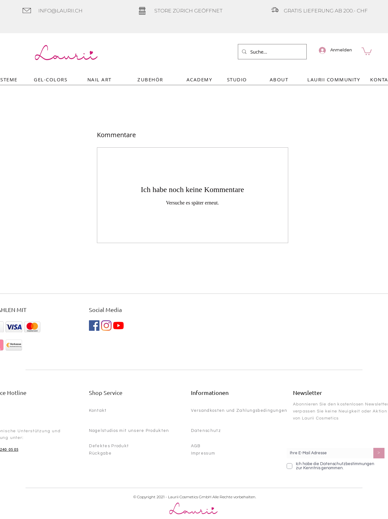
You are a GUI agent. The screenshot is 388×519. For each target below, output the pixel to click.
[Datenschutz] (221, 430)
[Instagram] (106, 325)
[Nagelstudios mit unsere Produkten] (134, 430)
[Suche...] (271, 51)
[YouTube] (118, 325)
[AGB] (213, 445)
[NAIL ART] (100, 79)
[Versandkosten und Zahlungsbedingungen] (241, 410)
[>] (378, 453)
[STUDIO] (237, 79)
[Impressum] (213, 453)
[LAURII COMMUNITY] (334, 79)
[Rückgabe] (113, 453)
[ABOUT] (279, 79)
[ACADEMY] (200, 79)
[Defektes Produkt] (113, 445)
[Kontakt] (113, 410)
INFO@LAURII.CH (60, 11)
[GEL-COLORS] (51, 79)
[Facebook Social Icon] (94, 325)
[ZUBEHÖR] (151, 79)
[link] (367, 51)
